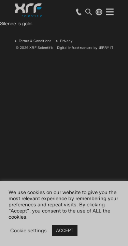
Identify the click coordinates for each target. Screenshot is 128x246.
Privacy (66, 41)
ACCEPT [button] (64, 230)
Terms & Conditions (35, 41)
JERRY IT (106, 47)
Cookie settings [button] (28, 231)
